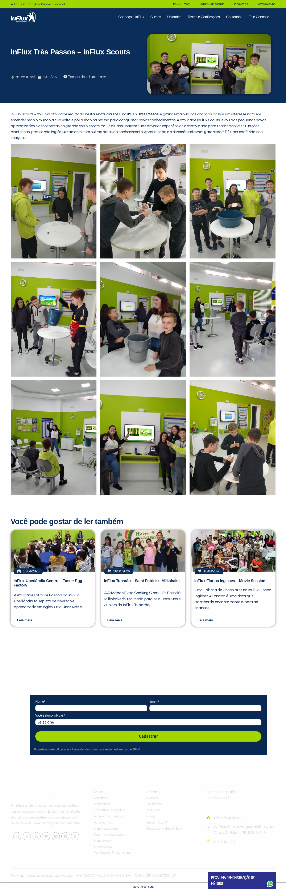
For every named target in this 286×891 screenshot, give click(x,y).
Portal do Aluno (266, 4)
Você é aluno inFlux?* (50, 715)
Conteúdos (234, 17)
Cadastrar (148, 736)
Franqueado (240, 4)
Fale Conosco (259, 17)
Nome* (40, 702)
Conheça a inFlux (131, 17)
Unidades (174, 17)
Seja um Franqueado (211, 4)
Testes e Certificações (204, 17)
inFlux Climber (181, 4)
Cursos (155, 17)
